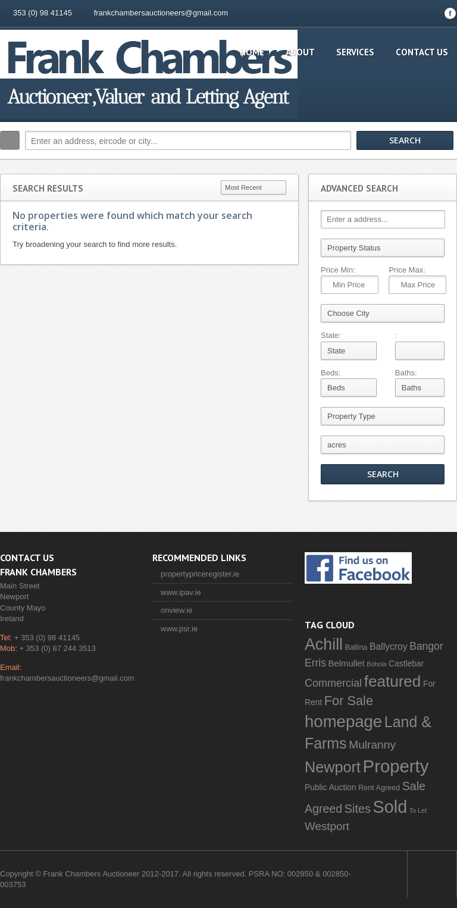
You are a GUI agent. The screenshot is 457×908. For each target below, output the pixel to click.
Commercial (333, 683)
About (300, 52)
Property (396, 766)
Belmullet (346, 663)
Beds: (330, 372)
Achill (324, 644)
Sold (390, 806)
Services (355, 52)
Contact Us (422, 52)
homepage (343, 721)
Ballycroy (389, 646)
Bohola (376, 664)
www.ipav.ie (181, 592)
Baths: (406, 372)
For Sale (348, 700)
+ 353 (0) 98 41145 (47, 637)
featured (392, 681)
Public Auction (330, 787)
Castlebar (406, 663)
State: (331, 335)
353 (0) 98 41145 (42, 12)
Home (252, 52)
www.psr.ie (179, 628)
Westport (327, 826)
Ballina (356, 647)
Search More (443, 166)
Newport (333, 767)
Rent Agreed (379, 788)
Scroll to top (432, 874)
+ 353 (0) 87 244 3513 (58, 648)
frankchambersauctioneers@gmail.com (161, 12)
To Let (418, 810)
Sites (358, 808)
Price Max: (407, 269)
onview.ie (176, 610)
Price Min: (338, 269)
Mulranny (372, 744)
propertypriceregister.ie (200, 573)
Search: (10, 140)
